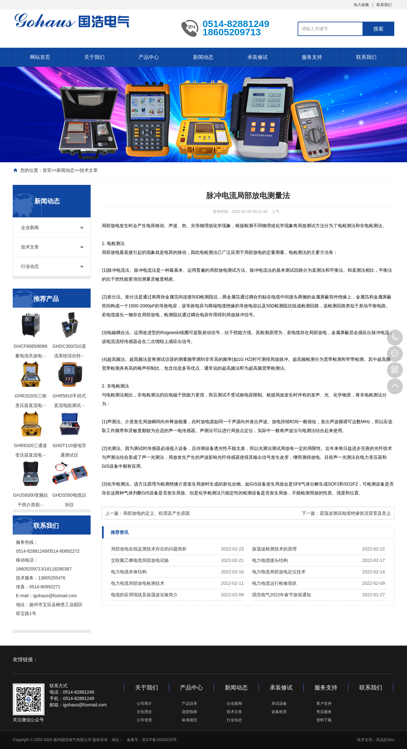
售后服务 (324, 712)
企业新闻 (30, 227)
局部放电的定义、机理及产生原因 (156, 513)
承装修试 (257, 57)
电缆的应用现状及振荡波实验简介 (144, 594)
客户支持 (324, 703)
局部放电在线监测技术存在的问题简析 (149, 548)
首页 (47, 170)
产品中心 (149, 57)
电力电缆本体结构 (129, 571)
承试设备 (279, 703)
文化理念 (144, 712)
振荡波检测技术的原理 (274, 548)
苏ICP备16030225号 (159, 740)
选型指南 (189, 712)
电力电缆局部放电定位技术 (279, 571)
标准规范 (189, 720)
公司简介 (144, 703)
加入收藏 (361, 5)
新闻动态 (203, 57)
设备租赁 (279, 712)
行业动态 (30, 266)
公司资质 (144, 720)
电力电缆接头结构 (270, 560)
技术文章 (89, 170)
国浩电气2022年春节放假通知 (281, 594)
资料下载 (324, 720)
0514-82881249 (395, 338)
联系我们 (384, 5)
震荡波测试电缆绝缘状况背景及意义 (355, 513)
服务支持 (312, 57)
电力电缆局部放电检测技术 (137, 583)
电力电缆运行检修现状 (274, 583)
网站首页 (40, 57)
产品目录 (189, 703)
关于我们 (94, 57)
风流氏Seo (385, 740)
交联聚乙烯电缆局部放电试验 (140, 560)
